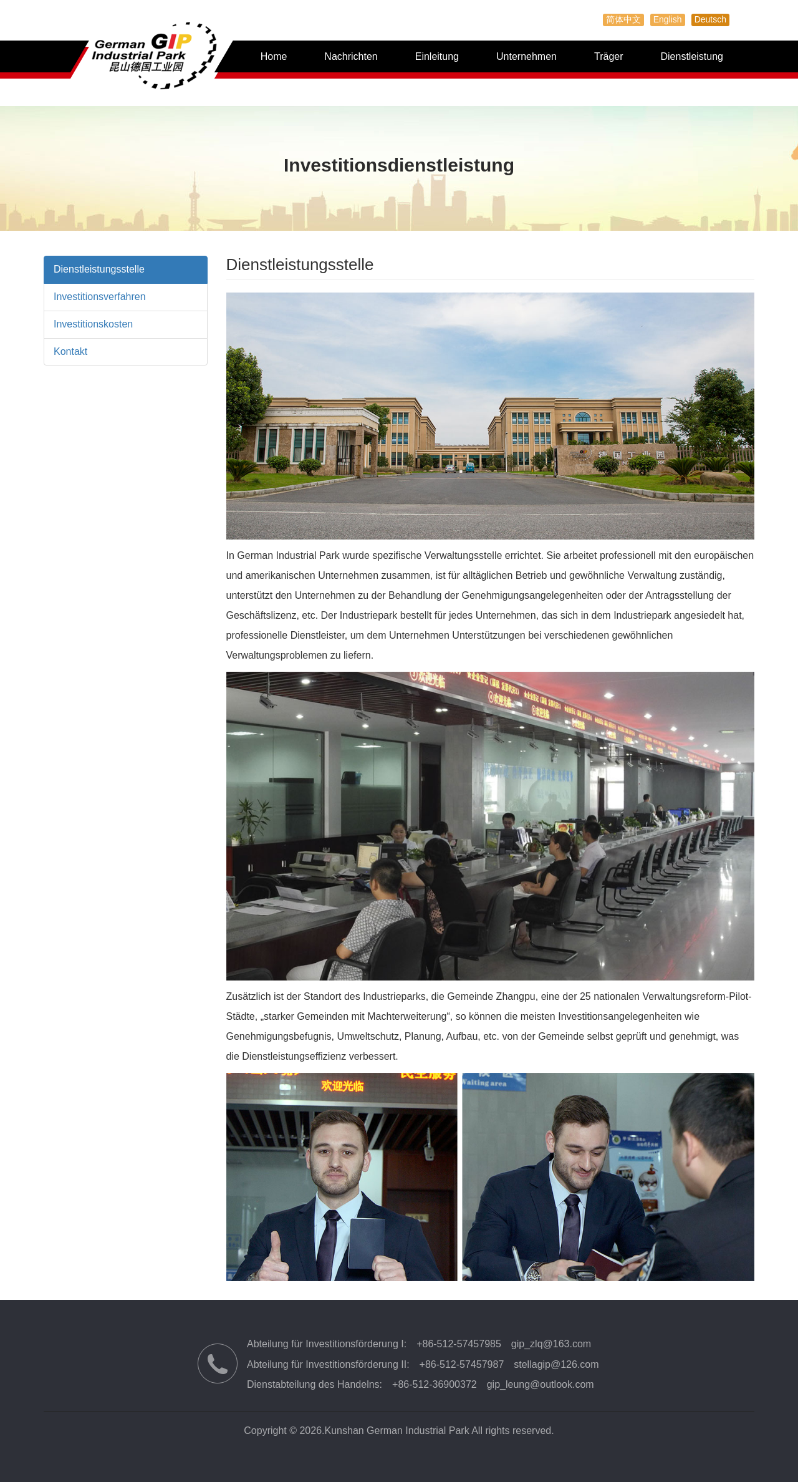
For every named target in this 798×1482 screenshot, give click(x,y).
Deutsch (710, 19)
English (667, 19)
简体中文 (623, 19)
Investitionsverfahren (100, 296)
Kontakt (70, 351)
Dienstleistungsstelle (99, 269)
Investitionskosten (93, 324)
